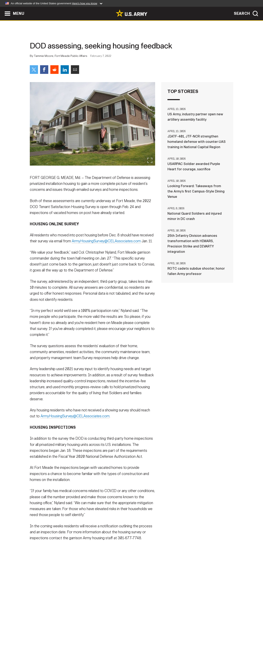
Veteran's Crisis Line (208, 638)
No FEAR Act (176, 638)
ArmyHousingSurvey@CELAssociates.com (106, 244)
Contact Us (61, 638)
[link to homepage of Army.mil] (131, 13)
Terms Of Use (107, 638)
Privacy (83, 638)
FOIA (156, 638)
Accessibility (134, 638)
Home (42, 638)
